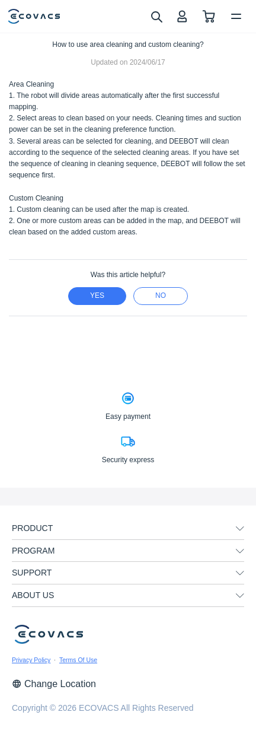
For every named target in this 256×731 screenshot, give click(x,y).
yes (97, 295)
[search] (156, 16)
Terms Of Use (78, 659)
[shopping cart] (209, 16)
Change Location (54, 684)
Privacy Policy (31, 659)
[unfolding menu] (240, 528)
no (160, 295)
